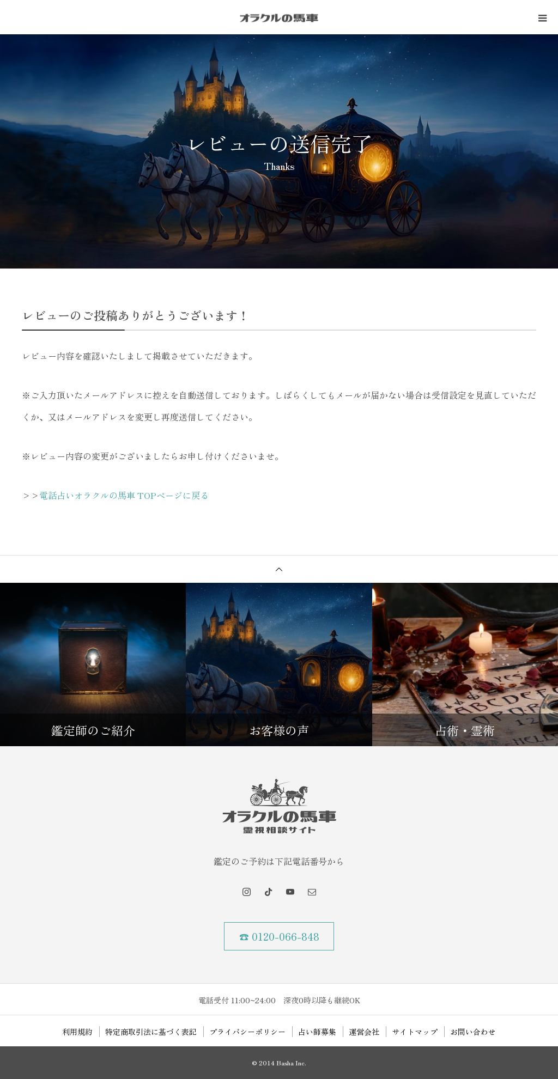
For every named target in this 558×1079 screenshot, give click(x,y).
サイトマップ (415, 1031)
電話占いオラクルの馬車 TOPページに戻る (124, 495)
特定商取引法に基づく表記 (151, 1031)
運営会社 (364, 1031)
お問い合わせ (473, 1031)
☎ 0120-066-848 (279, 936)
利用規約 (77, 1031)
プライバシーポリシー (247, 1031)
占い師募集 (317, 1031)
